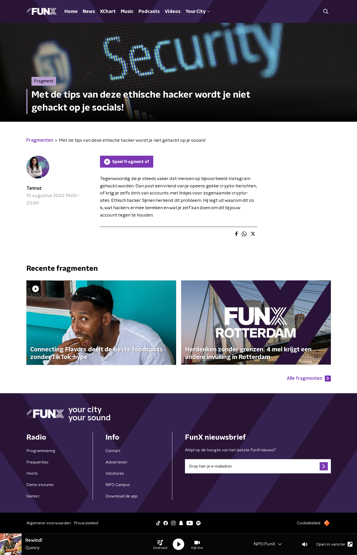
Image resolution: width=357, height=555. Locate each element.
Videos (172, 11)
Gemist (32, 496)
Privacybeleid (86, 523)
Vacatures (115, 473)
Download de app (122, 496)
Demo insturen (40, 485)
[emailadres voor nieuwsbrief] (258, 466)
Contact (113, 451)
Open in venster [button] (334, 544)
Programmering (40, 451)
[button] (160, 544)
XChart (108, 11)
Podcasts (149, 11)
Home (71, 11)
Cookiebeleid (308, 523)
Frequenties (37, 462)
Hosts (32, 473)
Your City (197, 11)
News (89, 11)
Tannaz (34, 188)
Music (127, 11)
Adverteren (116, 462)
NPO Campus (118, 485)
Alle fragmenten (309, 378)
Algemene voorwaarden (48, 523)
